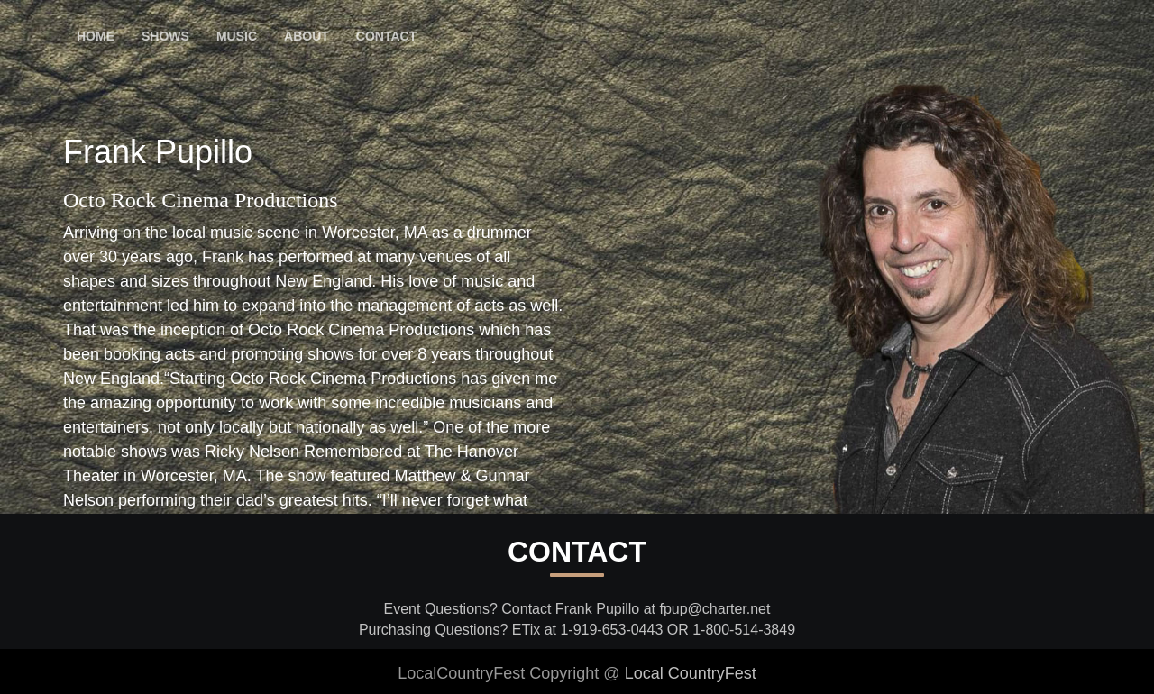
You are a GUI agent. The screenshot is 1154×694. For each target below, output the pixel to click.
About (306, 36)
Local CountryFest (690, 673)
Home (95, 36)
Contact (386, 36)
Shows (165, 36)
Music (236, 36)
